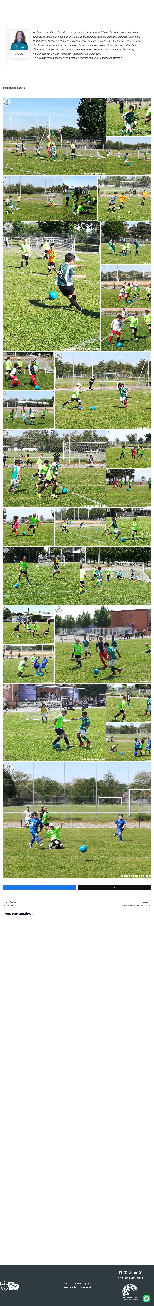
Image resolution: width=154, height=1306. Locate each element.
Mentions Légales (81, 1283)
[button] (45, 10)
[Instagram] (116, 10)
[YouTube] (125, 10)
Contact (66, 1283)
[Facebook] (111, 10)
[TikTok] (120, 10)
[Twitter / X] (130, 10)
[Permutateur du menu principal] (33, 10)
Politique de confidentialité (77, 1287)
